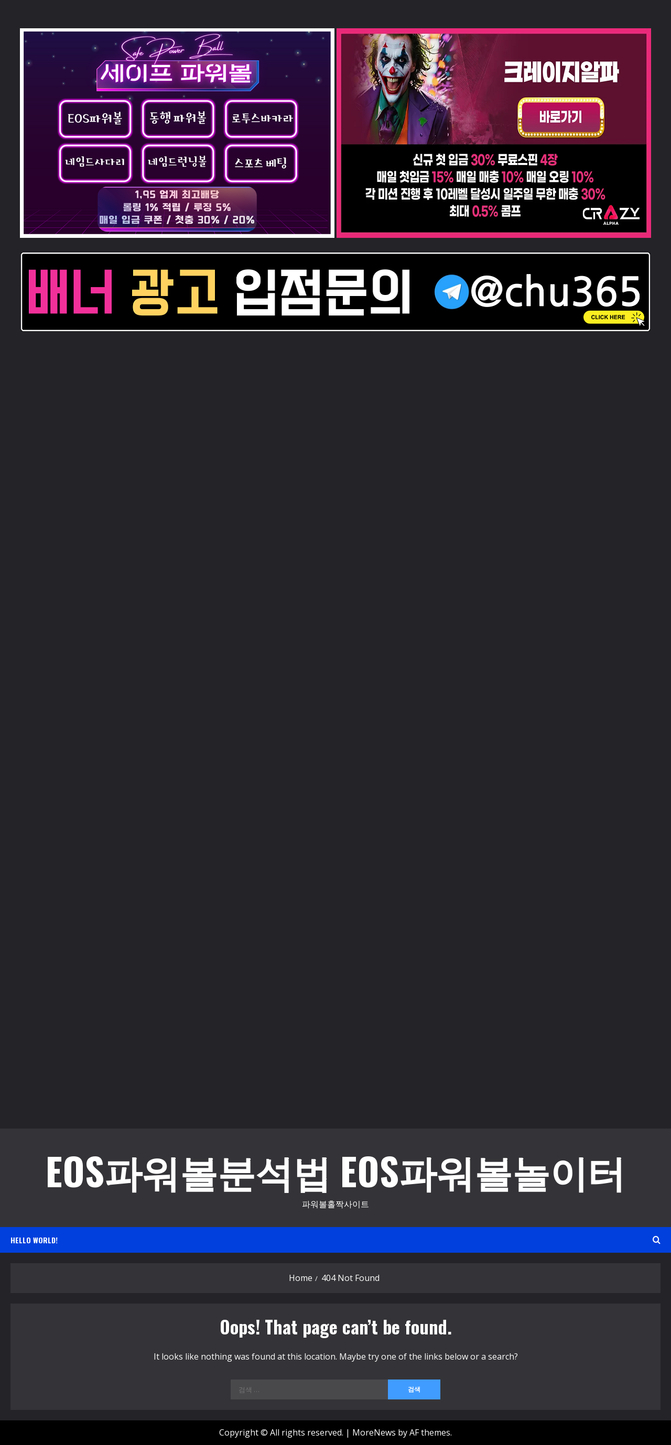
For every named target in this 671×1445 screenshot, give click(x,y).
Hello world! (34, 1239)
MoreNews (374, 1432)
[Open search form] (657, 1240)
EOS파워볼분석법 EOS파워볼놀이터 (335, 1170)
